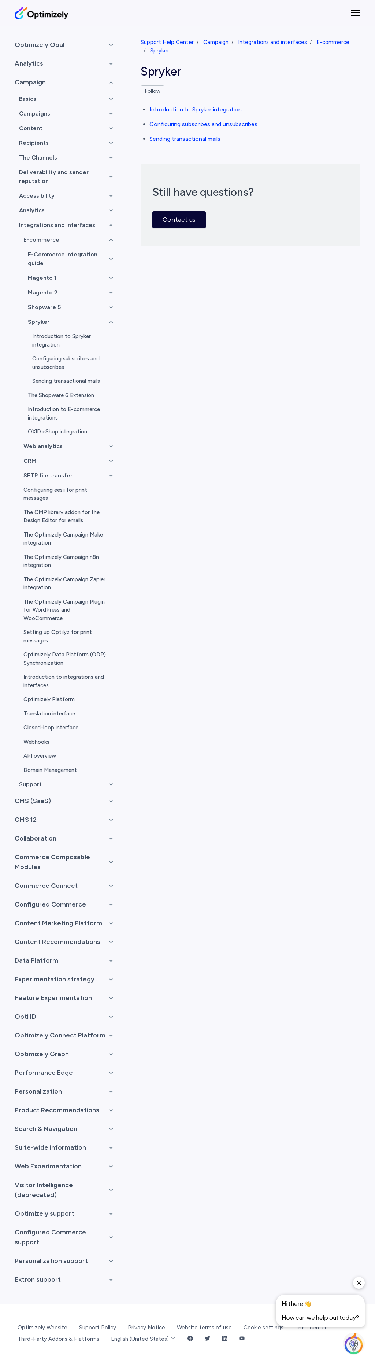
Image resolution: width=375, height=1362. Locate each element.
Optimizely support (44, 1213)
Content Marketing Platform (58, 923)
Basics (27, 98)
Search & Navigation (46, 1129)
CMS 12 (26, 820)
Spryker (159, 50)
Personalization (38, 1091)
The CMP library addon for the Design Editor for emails (61, 516)
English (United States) (143, 1339)
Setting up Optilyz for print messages (57, 636)
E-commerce (332, 42)
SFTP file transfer (48, 475)
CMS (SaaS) (33, 801)
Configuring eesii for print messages (55, 494)
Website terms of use (204, 1327)
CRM (29, 460)
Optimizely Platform (49, 699)
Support (30, 784)
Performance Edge (44, 1073)
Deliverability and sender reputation (54, 176)
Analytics (29, 63)
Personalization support (51, 1261)
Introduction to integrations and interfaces (63, 681)
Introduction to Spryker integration (195, 109)
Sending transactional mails (184, 138)
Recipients (34, 142)
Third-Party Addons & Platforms (58, 1339)
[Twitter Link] (207, 1339)
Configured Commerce (50, 904)
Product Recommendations (57, 1110)
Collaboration (35, 838)
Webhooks (36, 742)
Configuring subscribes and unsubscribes (203, 124)
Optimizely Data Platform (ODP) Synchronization (64, 658)
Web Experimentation (48, 1166)
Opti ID (25, 1017)
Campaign (216, 42)
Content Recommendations (57, 942)
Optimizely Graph (42, 1054)
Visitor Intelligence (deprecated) (44, 1190)
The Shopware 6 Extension (61, 395)
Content (30, 128)
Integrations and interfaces (272, 42)
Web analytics (43, 446)
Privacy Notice (146, 1327)
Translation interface (49, 713)
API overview (39, 756)
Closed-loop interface (50, 727)
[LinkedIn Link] (224, 1339)
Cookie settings (263, 1327)
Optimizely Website (42, 1327)
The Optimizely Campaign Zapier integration (64, 583)
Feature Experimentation (53, 998)
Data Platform (36, 960)
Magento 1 (42, 277)
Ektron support (38, 1279)
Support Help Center (167, 42)
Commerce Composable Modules (52, 862)
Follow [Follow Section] (152, 91)
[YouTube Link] (241, 1339)
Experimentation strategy (54, 979)
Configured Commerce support (50, 1237)
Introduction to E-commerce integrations (64, 413)
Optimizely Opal (39, 45)
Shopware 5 (44, 307)
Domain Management (50, 770)
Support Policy (97, 1327)
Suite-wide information (50, 1147)
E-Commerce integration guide (62, 259)
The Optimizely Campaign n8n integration (61, 561)
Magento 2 (42, 292)
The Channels (38, 157)
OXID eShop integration (57, 431)
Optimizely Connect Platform (60, 1035)
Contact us (179, 220)
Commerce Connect (46, 886)
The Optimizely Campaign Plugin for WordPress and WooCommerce (64, 610)
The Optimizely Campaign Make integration (63, 538)
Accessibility (37, 195)
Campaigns (34, 113)
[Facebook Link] (190, 1339)
